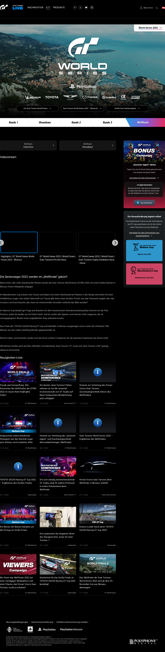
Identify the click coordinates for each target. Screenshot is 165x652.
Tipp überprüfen (146, 203)
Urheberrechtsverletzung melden (72, 622)
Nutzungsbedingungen (17, 622)
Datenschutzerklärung (42, 622)
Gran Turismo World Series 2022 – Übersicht (80, 108)
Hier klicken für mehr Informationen (142, 178)
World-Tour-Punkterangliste (125, 108)
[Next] (115, 243)
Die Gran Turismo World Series (35, 108)
